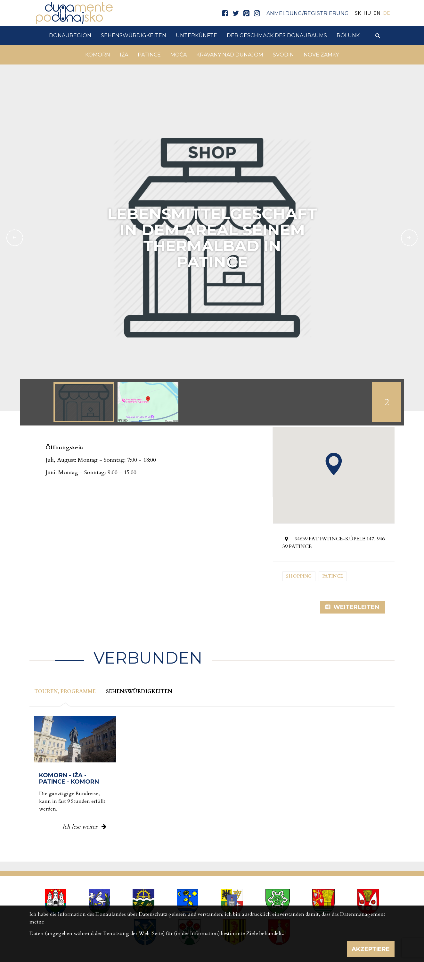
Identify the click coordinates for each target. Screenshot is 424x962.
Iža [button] (124, 55)
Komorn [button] (97, 55)
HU (367, 13)
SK (358, 13)
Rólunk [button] (348, 35)
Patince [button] (149, 55)
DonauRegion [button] (70, 35)
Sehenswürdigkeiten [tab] (139, 691)
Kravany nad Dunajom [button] (229, 55)
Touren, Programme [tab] (65, 691)
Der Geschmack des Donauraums (277, 35)
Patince (332, 576)
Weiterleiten (352, 607)
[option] (84, 402)
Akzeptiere (371, 949)
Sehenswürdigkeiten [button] (133, 35)
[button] (333, 464)
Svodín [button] (283, 55)
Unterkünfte (196, 35)
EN (376, 13)
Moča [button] (178, 55)
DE (386, 13)
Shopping (299, 576)
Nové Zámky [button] (321, 55)
